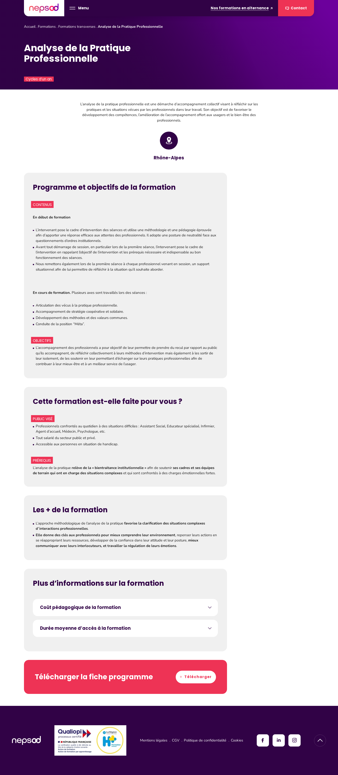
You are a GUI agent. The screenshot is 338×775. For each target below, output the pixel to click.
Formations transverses (76, 26)
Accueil (29, 26)
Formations (47, 26)
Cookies (237, 740)
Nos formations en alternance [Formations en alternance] (242, 8)
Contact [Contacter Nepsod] (296, 8)
